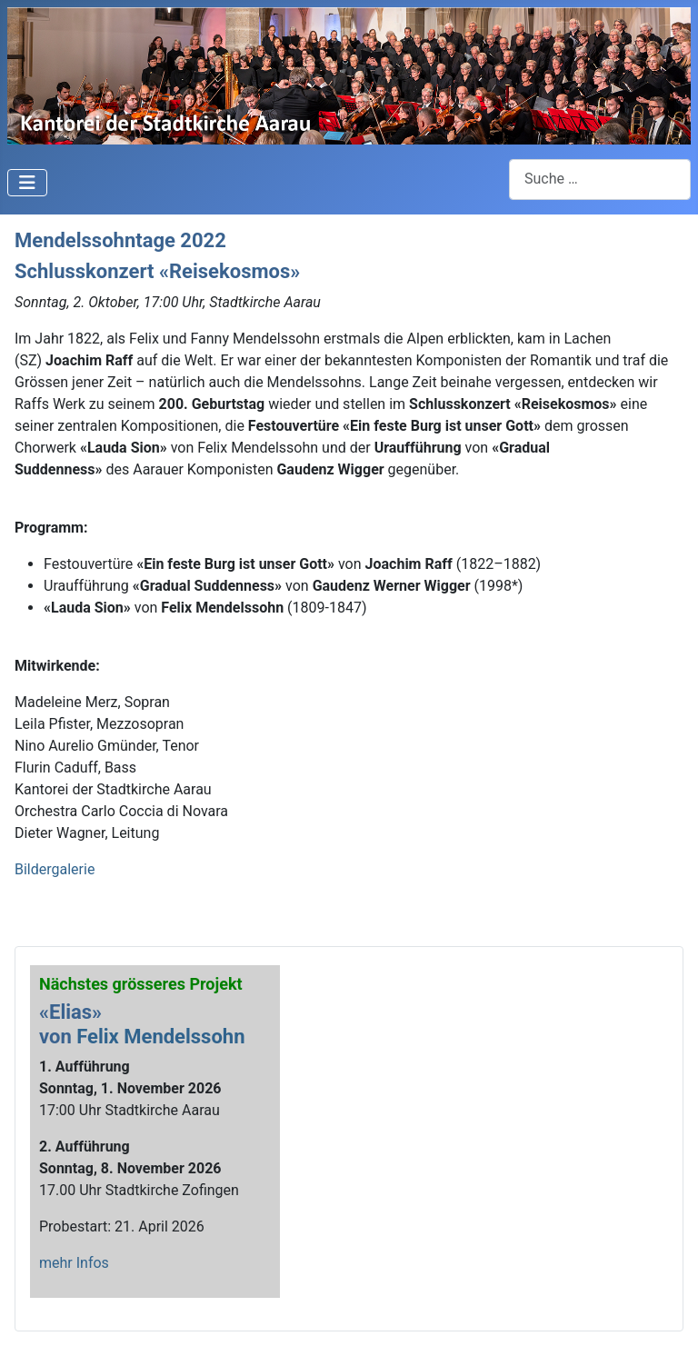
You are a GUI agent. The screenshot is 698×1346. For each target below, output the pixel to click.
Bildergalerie (55, 869)
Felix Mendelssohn (160, 1036)
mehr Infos (74, 1262)
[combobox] (600, 179)
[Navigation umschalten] (27, 182)
